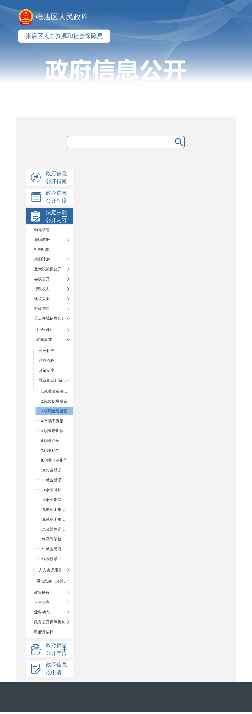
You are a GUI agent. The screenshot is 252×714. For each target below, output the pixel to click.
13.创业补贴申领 (55, 490)
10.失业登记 (51, 470)
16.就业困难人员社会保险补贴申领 (57, 519)
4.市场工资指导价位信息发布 (57, 421)
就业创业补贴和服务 (56, 380)
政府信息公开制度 (56, 197)
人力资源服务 (50, 570)
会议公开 (42, 279)
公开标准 (46, 351)
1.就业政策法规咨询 (57, 391)
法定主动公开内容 (57, 216)
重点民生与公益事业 (53, 581)
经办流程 (46, 360)
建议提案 (42, 299)
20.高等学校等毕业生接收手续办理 (57, 539)
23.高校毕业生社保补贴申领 (57, 559)
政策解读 (42, 592)
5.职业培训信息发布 (57, 431)
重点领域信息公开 (49, 318)
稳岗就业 (44, 339)
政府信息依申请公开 (59, 669)
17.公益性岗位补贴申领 (57, 529)
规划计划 (42, 259)
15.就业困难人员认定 (57, 509)
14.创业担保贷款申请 (57, 500)
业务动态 (42, 612)
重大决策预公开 (47, 269)
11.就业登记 (51, 480)
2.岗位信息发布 (54, 401)
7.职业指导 (50, 450)
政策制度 (46, 370)
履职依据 (42, 239)
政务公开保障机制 (49, 622)
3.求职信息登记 (54, 411)
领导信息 (42, 230)
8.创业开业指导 (54, 460)
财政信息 (42, 308)
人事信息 (42, 602)
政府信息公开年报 (57, 649)
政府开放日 (44, 632)
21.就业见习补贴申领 (57, 549)
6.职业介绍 (50, 441)
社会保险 (44, 329)
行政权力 (42, 289)
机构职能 (42, 249)
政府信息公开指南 (56, 177)
